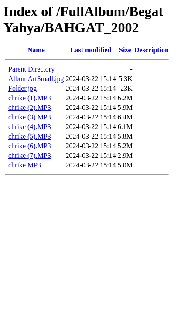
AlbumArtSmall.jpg (36, 78)
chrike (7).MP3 (29, 155)
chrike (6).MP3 (29, 146)
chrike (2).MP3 (29, 107)
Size (125, 50)
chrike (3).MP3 (29, 117)
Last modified (91, 50)
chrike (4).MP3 (29, 126)
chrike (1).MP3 (29, 98)
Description (151, 50)
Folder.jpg (22, 88)
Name (36, 50)
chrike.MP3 (24, 165)
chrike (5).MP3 (29, 136)
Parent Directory (31, 69)
